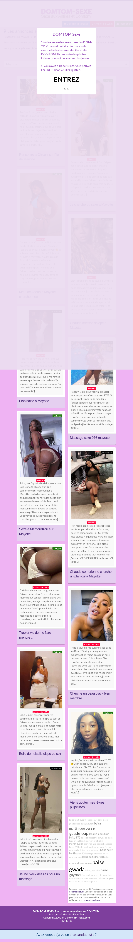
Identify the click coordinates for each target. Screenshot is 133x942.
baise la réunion (100, 833)
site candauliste (82, 934)
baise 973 (73, 847)
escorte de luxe (77, 891)
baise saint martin (92, 856)
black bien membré (88, 841)
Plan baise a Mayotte (34, 401)
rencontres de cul (91, 900)
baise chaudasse (104, 844)
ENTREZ (66, 79)
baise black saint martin (91, 875)
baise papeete (90, 881)
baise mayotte (107, 878)
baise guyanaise (92, 870)
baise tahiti (74, 820)
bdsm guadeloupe (94, 853)
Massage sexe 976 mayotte (90, 438)
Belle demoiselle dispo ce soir (40, 754)
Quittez (66, 89)
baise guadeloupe (82, 831)
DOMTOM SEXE (43, 911)
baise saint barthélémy (91, 837)
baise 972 (74, 837)
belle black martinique (88, 847)
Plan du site (66, 921)
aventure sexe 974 (88, 820)
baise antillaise (76, 881)
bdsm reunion (90, 844)
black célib (95, 878)
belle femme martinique (88, 850)
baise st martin (83, 878)
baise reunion (85, 863)
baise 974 (81, 853)
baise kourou (87, 823)
